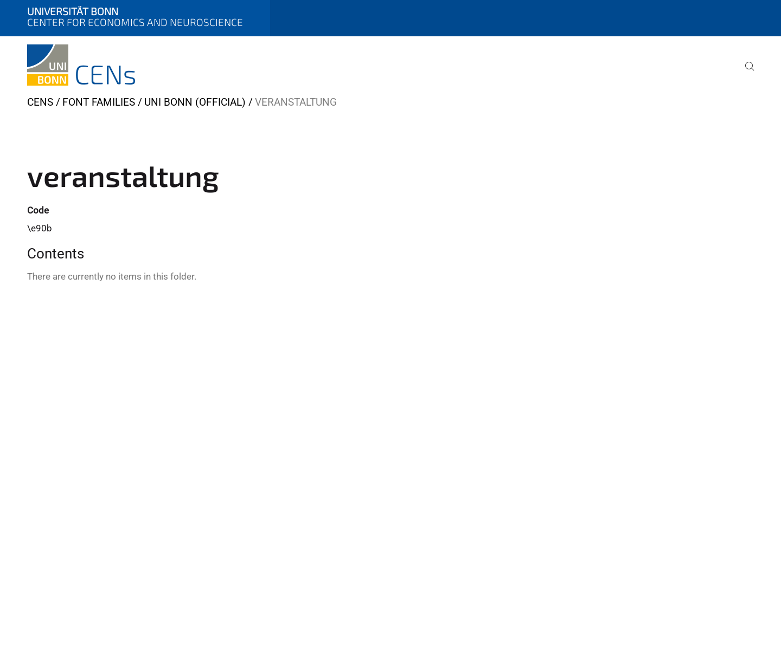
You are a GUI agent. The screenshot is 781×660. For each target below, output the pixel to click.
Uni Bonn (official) (195, 102)
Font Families (98, 102)
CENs (40, 102)
